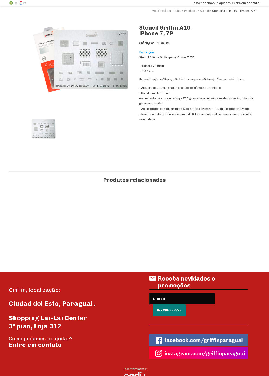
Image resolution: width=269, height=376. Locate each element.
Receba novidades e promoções (182, 283)
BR (13, 3)
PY (22, 3)
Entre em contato (246, 3)
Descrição (146, 52)
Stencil (205, 11)
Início (177, 11)
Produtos (190, 11)
